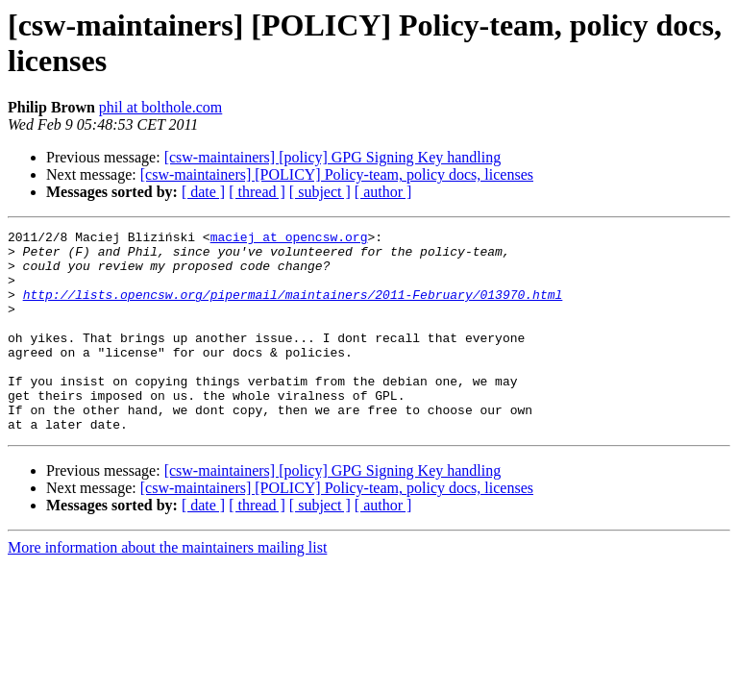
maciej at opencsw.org (289, 239)
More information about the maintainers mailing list (167, 588)
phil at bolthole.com (160, 107)
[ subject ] (320, 192)
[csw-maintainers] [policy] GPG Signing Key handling (333, 157)
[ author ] (383, 192)
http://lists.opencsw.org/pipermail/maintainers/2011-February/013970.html (293, 308)
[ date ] (203, 192)
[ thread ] (257, 192)
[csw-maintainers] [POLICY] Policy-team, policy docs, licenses (336, 174)
